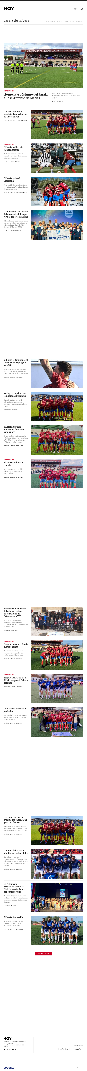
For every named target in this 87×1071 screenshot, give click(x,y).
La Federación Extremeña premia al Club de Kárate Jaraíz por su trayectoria (14, 888)
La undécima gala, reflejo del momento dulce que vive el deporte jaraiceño (16, 214)
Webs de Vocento (77, 1068)
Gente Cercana (50, 21)
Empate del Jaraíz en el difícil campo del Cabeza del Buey (16, 680)
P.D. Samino (7, 162)
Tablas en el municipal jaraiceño (15, 710)
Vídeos (72, 21)
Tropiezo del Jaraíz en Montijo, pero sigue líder (16, 851)
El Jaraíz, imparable (13, 917)
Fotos (66, 21)
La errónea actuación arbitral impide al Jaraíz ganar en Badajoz (15, 820)
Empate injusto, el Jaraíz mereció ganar (16, 645)
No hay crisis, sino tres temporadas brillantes (15, 394)
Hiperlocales (79, 21)
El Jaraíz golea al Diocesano (12, 179)
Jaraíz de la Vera (16, 20)
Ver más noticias (43, 954)
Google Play (77, 1049)
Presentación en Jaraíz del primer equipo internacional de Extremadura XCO (15, 612)
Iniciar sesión (75, 9)
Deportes (59, 21)
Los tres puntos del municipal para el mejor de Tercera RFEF (15, 114)
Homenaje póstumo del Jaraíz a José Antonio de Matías (26, 96)
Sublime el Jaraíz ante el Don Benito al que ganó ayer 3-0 (16, 363)
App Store (64, 1049)
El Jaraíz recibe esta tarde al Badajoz (13, 148)
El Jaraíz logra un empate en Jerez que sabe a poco (14, 429)
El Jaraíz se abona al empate (13, 463)
